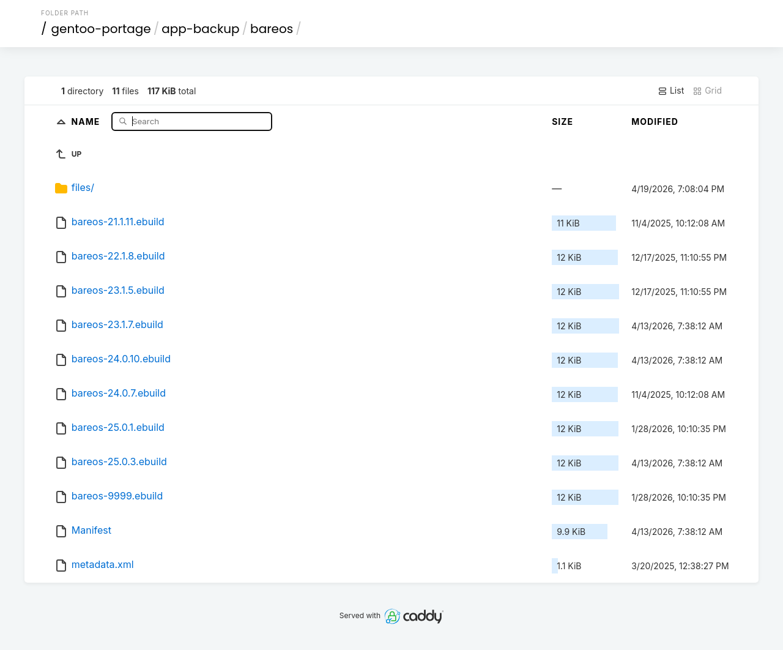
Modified (654, 121)
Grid (707, 90)
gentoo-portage (101, 28)
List (671, 90)
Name (87, 121)
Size (562, 121)
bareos (271, 28)
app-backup (200, 28)
